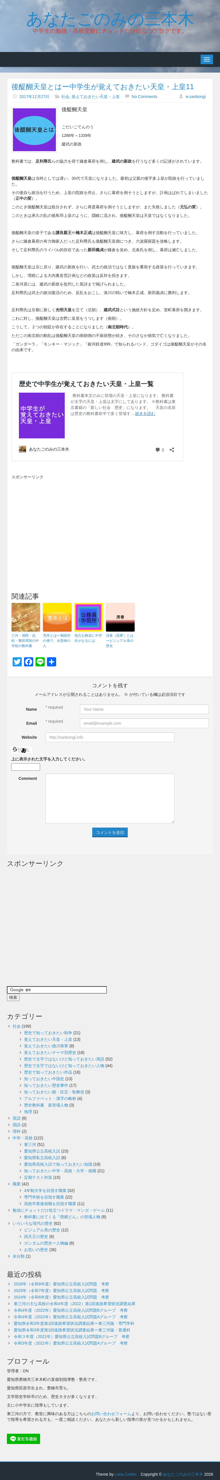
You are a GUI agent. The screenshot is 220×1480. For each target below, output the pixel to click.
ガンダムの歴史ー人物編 (46, 1243)
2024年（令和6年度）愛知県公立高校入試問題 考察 (61, 1297)
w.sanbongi (196, 96)
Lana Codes (125, 1474)
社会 (65, 96)
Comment (27, 778)
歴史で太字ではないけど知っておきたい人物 (64, 1065)
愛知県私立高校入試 (42, 1157)
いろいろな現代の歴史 (33, 1223)
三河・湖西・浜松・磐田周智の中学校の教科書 (25, 641)
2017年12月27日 (34, 96)
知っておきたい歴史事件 (46, 1085)
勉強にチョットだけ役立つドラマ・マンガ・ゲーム (59, 1210)
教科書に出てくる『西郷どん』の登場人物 (62, 1217)
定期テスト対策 (38, 1177)
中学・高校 (23, 1138)
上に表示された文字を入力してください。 (49, 759)
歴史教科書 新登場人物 (46, 1105)
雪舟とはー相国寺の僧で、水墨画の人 (56, 641)
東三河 (30, 1144)
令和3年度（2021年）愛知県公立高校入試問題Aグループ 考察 (71, 1343)
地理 (28, 1111)
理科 (17, 1131)
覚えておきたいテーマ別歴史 (50, 1052)
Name (31, 709)
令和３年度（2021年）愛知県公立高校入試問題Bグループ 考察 (71, 1336)
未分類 (19, 1256)
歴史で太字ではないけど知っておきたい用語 (64, 1059)
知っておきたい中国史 (44, 1078)
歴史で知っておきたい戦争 (48, 1032)
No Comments (144, 96)
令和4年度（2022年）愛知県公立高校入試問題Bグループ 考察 (71, 1310)
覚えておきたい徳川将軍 (46, 1046)
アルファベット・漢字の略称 (50, 1098)
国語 (17, 1125)
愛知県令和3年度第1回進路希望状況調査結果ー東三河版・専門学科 (74, 1323)
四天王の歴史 (36, 1236)
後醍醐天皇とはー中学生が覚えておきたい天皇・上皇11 (102, 87)
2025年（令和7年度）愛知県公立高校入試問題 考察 (61, 1290)
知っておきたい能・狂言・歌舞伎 (54, 1092)
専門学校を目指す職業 (44, 1197)
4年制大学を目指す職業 (45, 1190)
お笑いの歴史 (36, 1249)
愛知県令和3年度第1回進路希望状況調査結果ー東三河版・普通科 (72, 1330)
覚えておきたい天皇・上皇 (96, 96)
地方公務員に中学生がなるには (88, 638)
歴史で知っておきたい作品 (48, 1072)
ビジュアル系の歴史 (42, 1230)
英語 (17, 1118)
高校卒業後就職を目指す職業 (50, 1203)
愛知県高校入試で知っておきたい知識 (58, 1164)
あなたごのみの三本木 (110, 17)
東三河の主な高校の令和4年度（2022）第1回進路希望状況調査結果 (74, 1303)
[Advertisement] (59, 523)
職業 (17, 1184)
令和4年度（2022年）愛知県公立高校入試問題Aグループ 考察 (71, 1317)
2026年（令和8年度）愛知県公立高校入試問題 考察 (61, 1284)
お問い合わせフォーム (111, 1413)
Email (31, 723)
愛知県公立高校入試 (42, 1151)
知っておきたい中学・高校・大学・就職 (60, 1171)
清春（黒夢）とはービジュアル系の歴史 (119, 641)
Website (29, 737)
